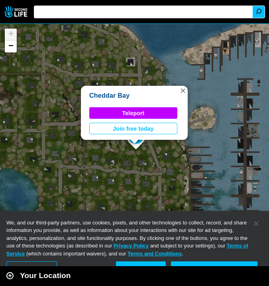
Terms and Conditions (155, 254)
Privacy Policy (131, 246)
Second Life (17, 12)
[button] (183, 90)
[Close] (256, 223)
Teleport (133, 113)
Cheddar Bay (109, 95)
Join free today (133, 129)
